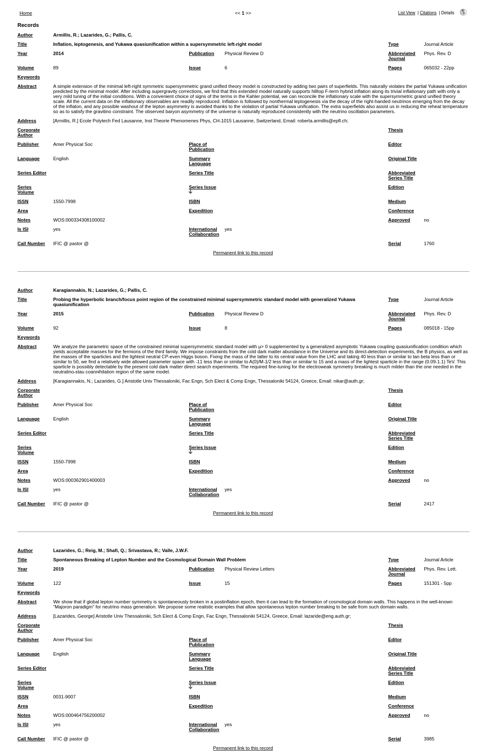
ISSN (23, 201)
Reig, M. (94, 550)
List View (406, 13)
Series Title (201, 172)
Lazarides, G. (95, 34)
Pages (395, 67)
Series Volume (26, 190)
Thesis (395, 129)
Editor (394, 144)
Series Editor (32, 172)
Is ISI (23, 229)
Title (22, 44)
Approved (399, 219)
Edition (396, 187)
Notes (24, 219)
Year (23, 53)
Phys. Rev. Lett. (440, 568)
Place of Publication (201, 147)
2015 (58, 313)
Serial (394, 243)
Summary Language (200, 161)
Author (25, 34)
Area (23, 210)
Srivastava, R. (143, 550)
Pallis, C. (122, 34)
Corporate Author (29, 132)
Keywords (29, 76)
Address (27, 120)
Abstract (27, 86)
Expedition (201, 210)
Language (29, 158)
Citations (428, 13)
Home (26, 13)
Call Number (31, 243)
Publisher (28, 144)
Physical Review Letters (250, 568)
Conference (401, 210)
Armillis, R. (65, 34)
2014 (58, 53)
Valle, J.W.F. (175, 550)
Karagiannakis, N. (73, 290)
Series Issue (202, 187)
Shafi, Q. (115, 550)
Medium (397, 201)
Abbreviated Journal (401, 56)
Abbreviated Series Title (401, 175)
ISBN (194, 201)
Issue (195, 67)
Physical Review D (244, 53)
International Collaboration (204, 232)
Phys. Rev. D (437, 53)
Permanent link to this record (243, 252)
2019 (58, 568)
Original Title (402, 158)
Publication (201, 53)
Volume (26, 67)
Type (393, 44)
